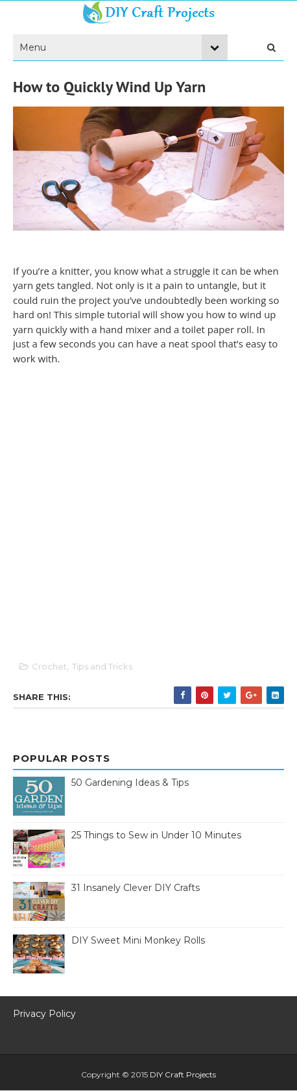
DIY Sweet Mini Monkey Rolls (138, 940)
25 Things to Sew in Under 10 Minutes (156, 835)
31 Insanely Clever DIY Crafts (135, 888)
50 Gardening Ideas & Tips (130, 782)
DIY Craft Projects (183, 1074)
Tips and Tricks (102, 666)
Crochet (49, 666)
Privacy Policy (44, 1014)
